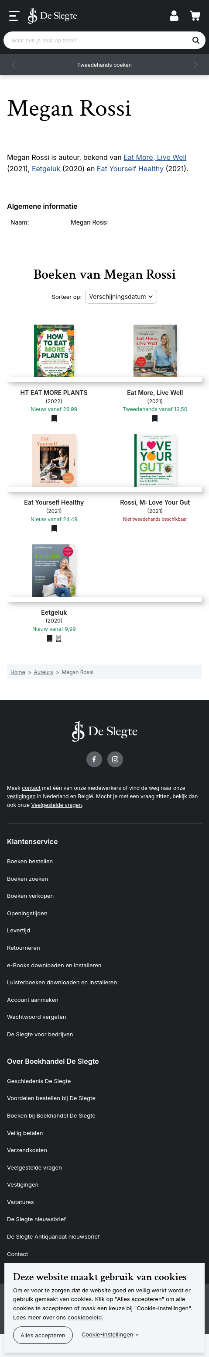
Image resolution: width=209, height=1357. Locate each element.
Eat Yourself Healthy (130, 168)
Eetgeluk (46, 168)
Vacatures (20, 1201)
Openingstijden (27, 913)
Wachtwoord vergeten (36, 1016)
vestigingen (21, 796)
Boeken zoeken (27, 878)
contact (31, 788)
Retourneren (23, 947)
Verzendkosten (27, 1149)
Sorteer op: (67, 296)
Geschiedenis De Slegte (39, 1080)
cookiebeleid (85, 1317)
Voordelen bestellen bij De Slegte (51, 1097)
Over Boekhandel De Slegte (53, 1061)
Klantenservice (32, 841)
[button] (13, 64)
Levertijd (18, 930)
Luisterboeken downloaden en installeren (62, 982)
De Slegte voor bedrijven (40, 1034)
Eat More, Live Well (154, 157)
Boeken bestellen (30, 861)
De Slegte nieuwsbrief (36, 1218)
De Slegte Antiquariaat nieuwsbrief (53, 1236)
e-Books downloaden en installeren (54, 965)
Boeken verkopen (30, 895)
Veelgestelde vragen (56, 805)
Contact (17, 1253)
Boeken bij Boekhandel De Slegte (51, 1115)
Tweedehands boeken (104, 65)
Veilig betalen (25, 1132)
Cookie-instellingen (108, 1334)
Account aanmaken (32, 999)
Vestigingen (22, 1184)
